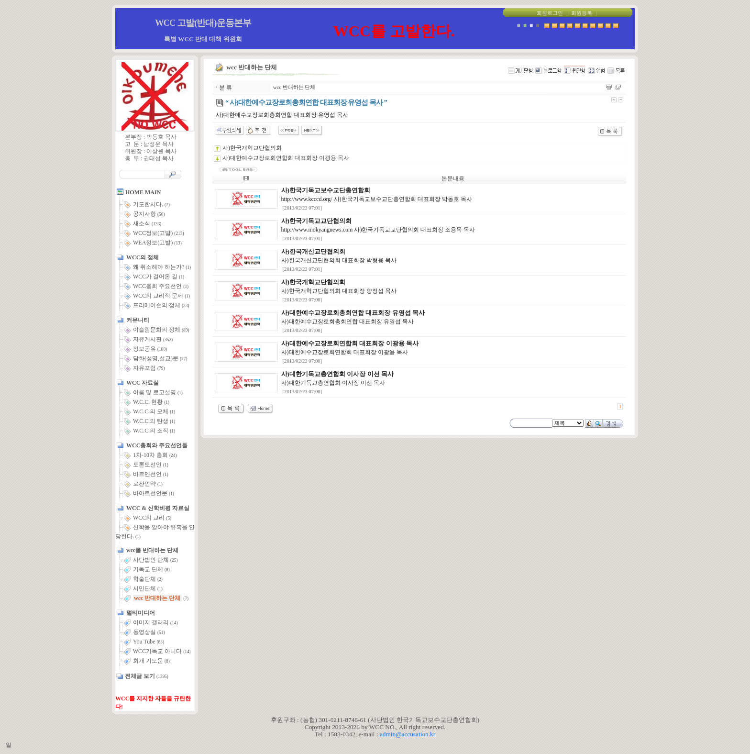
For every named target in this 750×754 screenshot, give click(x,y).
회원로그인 (550, 13)
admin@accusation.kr (407, 734)
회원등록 (581, 13)
